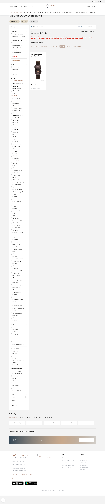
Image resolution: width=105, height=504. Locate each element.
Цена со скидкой (15, 405)
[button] (13, 7)
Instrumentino (35, 55)
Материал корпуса (19, 377)
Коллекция (19, 346)
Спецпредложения (19, 314)
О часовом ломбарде (80, 13)
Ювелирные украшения (31, 13)
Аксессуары (44, 13)
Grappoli (68, 55)
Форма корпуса (19, 357)
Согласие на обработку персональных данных (19, 477)
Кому (19, 73)
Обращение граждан (45, 465)
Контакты (92, 13)
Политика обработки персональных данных (19, 473)
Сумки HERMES (66, 476)
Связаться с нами (27, 482)
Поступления (19, 350)
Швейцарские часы (16, 13)
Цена (19, 403)
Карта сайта (15, 482)
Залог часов (83, 471)
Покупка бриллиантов (86, 466)
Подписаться (86, 448)
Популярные (13, 425)
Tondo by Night (53, 55)
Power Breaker (76, 55)
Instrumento (44, 55)
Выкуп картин (83, 473)
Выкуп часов (68, 13)
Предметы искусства (56, 13)
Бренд (19, 86)
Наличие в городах (19, 49)
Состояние (19, 40)
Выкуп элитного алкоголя (84, 476)
